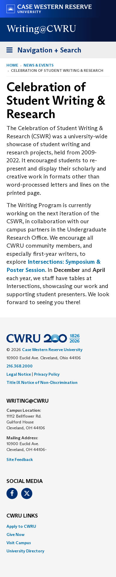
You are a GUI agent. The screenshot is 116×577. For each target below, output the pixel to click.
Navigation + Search (42, 51)
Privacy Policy (47, 374)
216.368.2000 (19, 366)
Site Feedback (19, 459)
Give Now (15, 534)
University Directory (25, 551)
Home (12, 65)
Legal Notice (18, 374)
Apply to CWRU (21, 526)
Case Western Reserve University (52, 349)
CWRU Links (22, 516)
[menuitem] (58, 526)
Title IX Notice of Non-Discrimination (42, 382)
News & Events (38, 65)
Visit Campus (18, 542)
